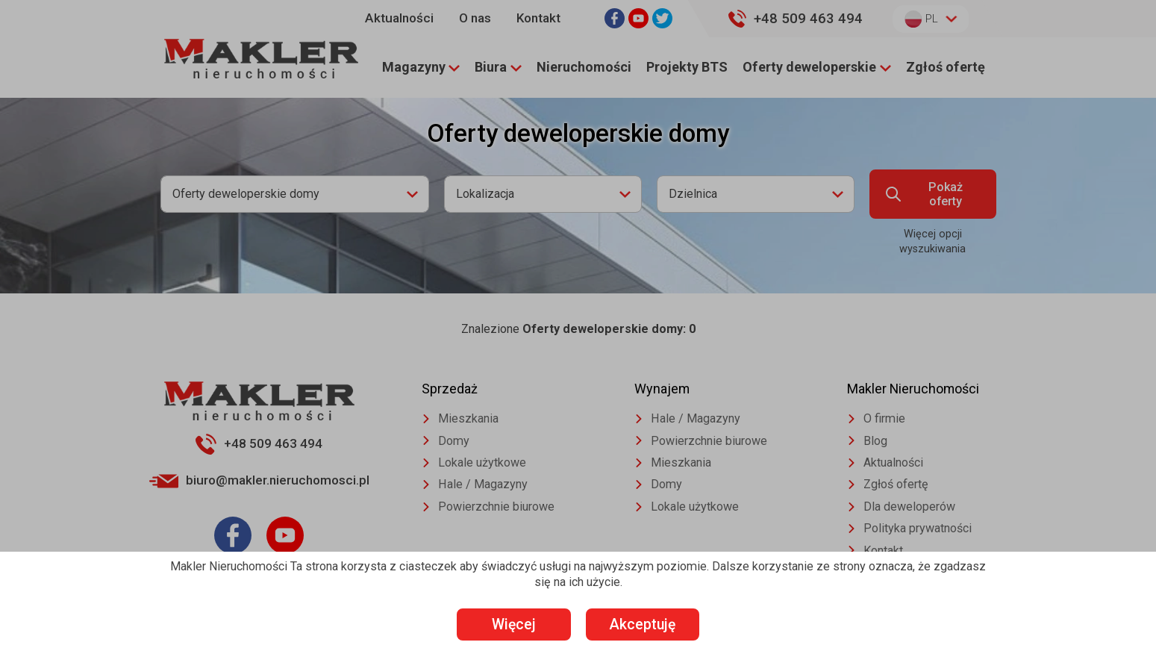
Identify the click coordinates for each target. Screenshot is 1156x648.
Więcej (503, 623)
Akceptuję (653, 623)
